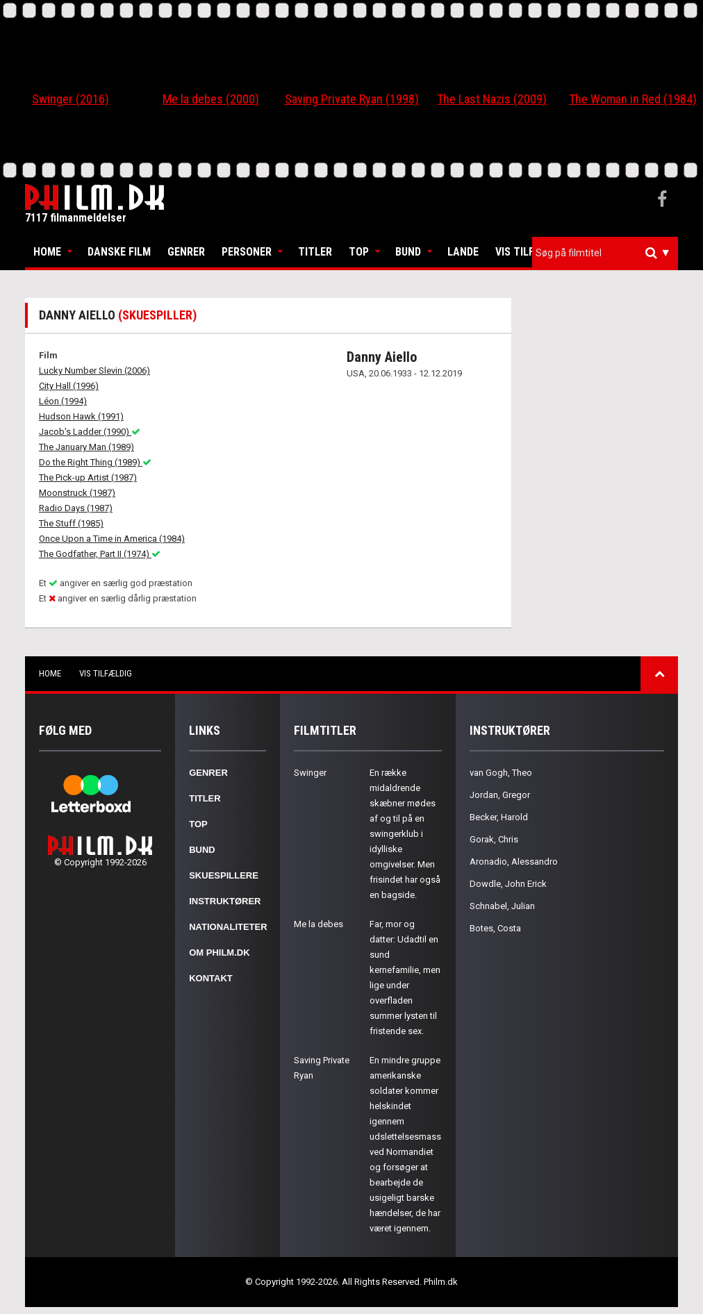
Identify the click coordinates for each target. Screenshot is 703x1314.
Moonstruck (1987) (77, 493)
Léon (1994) (63, 401)
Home (47, 251)
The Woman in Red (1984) (633, 99)
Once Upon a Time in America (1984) (112, 538)
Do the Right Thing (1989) (95, 462)
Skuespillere (223, 875)
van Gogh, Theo (501, 772)
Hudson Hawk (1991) (81, 416)
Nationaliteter (228, 927)
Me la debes (318, 924)
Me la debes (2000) (211, 99)
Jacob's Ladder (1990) (89, 431)
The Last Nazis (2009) (492, 99)
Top (359, 251)
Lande (463, 251)
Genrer (186, 251)
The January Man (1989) (86, 447)
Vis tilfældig (530, 251)
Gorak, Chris (494, 839)
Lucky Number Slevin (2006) (94, 370)
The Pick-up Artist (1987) (88, 477)
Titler (315, 251)
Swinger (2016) (70, 99)
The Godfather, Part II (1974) (99, 554)
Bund (408, 251)
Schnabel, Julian (502, 906)
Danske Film (119, 251)
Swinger (310, 772)
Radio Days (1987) (76, 508)
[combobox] (605, 253)
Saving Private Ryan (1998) (352, 99)
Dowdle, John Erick (508, 884)
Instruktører (224, 901)
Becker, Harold (499, 817)
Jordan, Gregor (500, 795)
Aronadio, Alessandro (514, 861)
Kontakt (211, 978)
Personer (247, 251)
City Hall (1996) (69, 386)
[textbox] (608, 252)
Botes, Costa (495, 928)
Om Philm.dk (219, 952)
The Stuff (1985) (71, 523)
